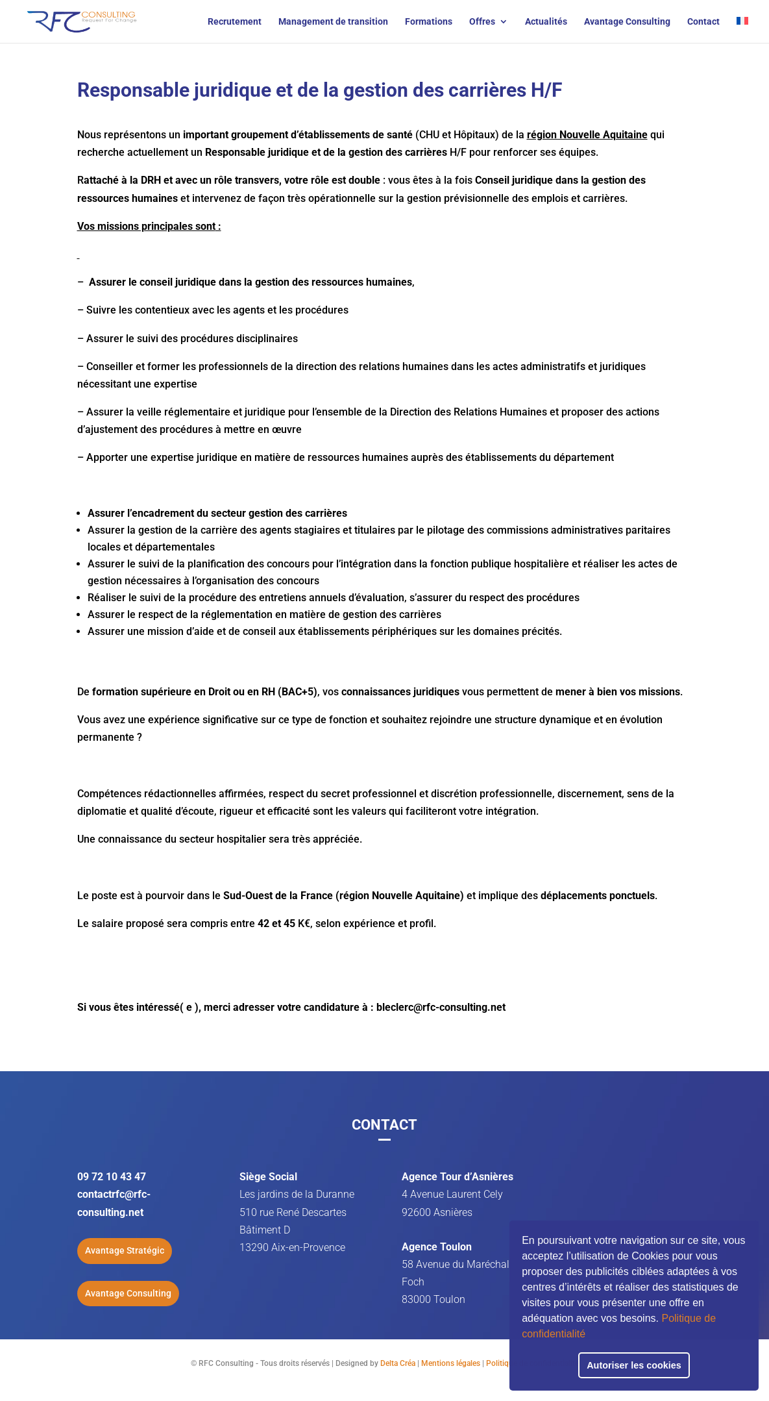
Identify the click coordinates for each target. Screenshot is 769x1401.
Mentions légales (450, 1363)
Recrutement (235, 22)
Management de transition (333, 22)
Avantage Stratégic (124, 1250)
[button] (590, 1335)
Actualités (546, 22)
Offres (482, 22)
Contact (703, 22)
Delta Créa (397, 1363)
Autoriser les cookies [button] (634, 1365)
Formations (428, 22)
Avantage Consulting (627, 22)
